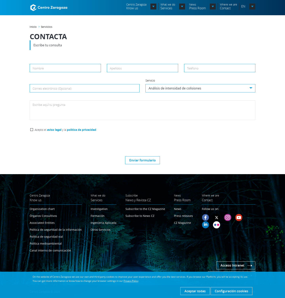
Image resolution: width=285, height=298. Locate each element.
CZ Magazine (182, 223)
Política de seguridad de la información (56, 230)
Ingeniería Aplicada (103, 223)
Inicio (33, 26)
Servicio (150, 80)
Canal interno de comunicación (50, 250)
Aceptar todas (195, 291)
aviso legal (54, 130)
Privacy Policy (131, 281)
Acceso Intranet (232, 265)
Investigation (99, 209)
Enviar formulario (142, 160)
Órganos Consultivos (43, 216)
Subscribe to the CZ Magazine (145, 209)
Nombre (38, 68)
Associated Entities (42, 223)
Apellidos (116, 68)
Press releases (183, 216)
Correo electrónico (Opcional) (52, 88)
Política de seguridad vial (46, 236)
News (177, 209)
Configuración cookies (231, 291)
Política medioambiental (46, 243)
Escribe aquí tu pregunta (49, 105)
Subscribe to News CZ (139, 216)
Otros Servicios (100, 230)
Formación (97, 216)
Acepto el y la (65, 130)
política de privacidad (81, 130)
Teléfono (193, 68)
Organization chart (42, 209)
